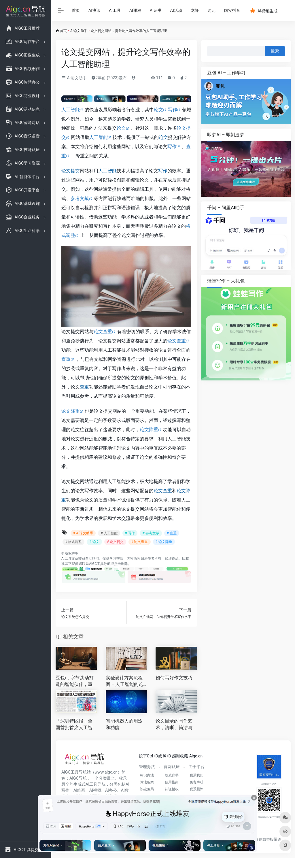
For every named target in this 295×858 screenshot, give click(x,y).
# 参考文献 (150, 533)
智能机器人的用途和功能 (124, 724)
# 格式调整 (73, 542)
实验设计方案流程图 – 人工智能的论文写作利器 (124, 681)
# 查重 (172, 533)
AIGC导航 (78, 778)
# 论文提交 (115, 542)
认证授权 (172, 789)
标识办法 (147, 775)
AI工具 (115, 10)
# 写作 (130, 533)
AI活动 (176, 10)
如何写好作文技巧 (174, 677)
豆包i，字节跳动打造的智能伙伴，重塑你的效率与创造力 (75, 681)
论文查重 (103, 331)
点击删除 (121, 564)
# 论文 (94, 542)
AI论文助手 (78, 31)
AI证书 (156, 10)
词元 (211, 10)
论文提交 (70, 171)
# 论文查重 (139, 542)
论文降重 (70, 411)
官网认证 (172, 766)
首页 (76, 10)
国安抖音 (232, 10)
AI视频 (95, 790)
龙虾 (195, 10)
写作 (172, 109)
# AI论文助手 (83, 533)
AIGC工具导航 (100, 564)
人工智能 (70, 109)
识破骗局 (147, 789)
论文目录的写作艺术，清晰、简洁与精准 (174, 724)
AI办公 (111, 790)
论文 (158, 109)
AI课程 (135, 10)
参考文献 (80, 198)
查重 (66, 359)
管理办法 (147, 766)
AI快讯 (94, 10)
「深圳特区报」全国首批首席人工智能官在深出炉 (74, 724)
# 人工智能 (109, 533)
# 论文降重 (164, 542)
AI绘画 (79, 790)
